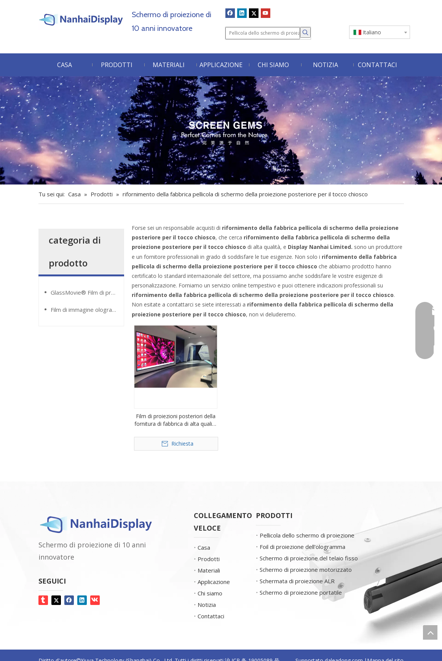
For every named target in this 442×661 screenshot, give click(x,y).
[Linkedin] (242, 13)
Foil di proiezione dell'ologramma (302, 546)
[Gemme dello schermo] (221, 130)
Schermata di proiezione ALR (297, 581)
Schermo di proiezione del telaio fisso (309, 558)
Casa (204, 547)
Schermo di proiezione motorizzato (306, 569)
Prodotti (209, 559)
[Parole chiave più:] (305, 32)
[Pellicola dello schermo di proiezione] (262, 33)
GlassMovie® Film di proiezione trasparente (87, 292)
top (430, 632)
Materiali (209, 570)
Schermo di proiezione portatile (301, 592)
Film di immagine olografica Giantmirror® (87, 309)
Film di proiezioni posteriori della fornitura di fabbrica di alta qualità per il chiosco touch (175, 420)
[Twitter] (253, 13)
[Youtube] (265, 13)
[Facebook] (230, 13)
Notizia (207, 604)
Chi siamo (210, 593)
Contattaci (211, 616)
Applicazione (214, 582)
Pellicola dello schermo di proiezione (307, 535)
